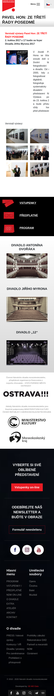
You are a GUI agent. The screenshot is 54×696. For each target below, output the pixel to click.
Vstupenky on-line (27, 487)
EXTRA (10, 604)
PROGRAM (27, 227)
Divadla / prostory (15, 649)
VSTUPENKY (28, 202)
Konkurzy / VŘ (13, 644)
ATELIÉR (11, 608)
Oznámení (32, 653)
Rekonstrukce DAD (37, 640)
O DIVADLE (12, 599)
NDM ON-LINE (14, 595)
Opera (32, 581)
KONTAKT (11, 617)
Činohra (33, 586)
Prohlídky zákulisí (36, 635)
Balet (31, 590)
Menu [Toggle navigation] (35, 4)
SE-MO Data (33, 686)
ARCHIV (10, 613)
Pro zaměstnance (15, 653)
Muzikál (33, 595)
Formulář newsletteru (27, 529)
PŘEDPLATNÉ (29, 215)
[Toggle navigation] (49, 4)
